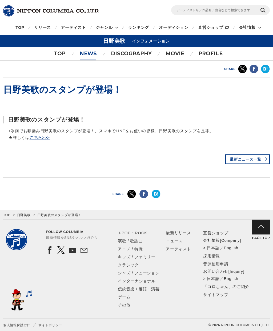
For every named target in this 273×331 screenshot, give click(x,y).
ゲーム (124, 297)
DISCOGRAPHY (131, 53)
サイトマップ (215, 294)
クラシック (128, 265)
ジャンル (104, 27)
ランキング (138, 27)
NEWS (88, 53)
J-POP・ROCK (132, 233)
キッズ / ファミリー (136, 257)
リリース (42, 27)
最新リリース (178, 233)
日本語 (213, 248)
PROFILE (210, 53)
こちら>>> (40, 137)
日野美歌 (24, 215)
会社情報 (247, 27)
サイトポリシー (50, 325)
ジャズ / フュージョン (139, 273)
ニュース (174, 241)
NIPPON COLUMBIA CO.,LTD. (51, 11)
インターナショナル (137, 281)
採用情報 (211, 256)
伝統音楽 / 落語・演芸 (139, 289)
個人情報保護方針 (16, 325)
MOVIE (175, 53)
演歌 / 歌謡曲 (130, 241)
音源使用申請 (215, 264)
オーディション (173, 27)
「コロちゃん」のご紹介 (226, 286)
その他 (124, 305)
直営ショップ (210, 27)
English (231, 248)
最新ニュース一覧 (245, 159)
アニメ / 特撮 (130, 249)
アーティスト (73, 27)
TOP (19, 27)
